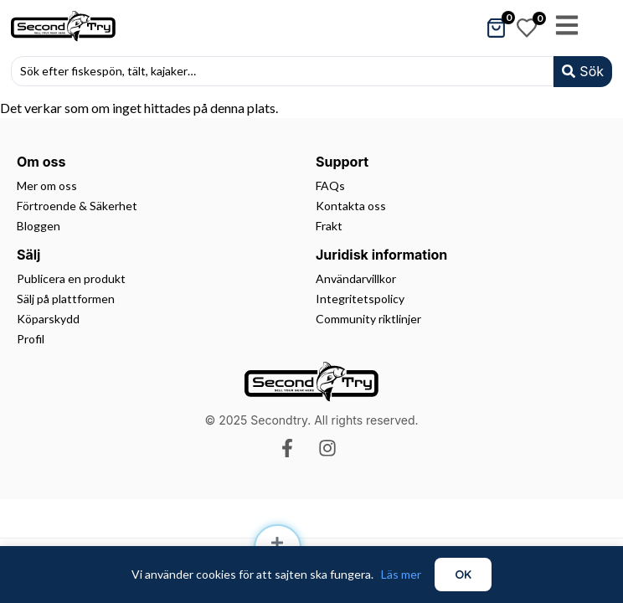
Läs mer (401, 574)
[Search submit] (582, 71)
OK (463, 574)
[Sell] (277, 542)
